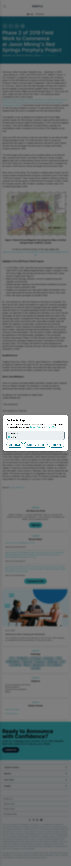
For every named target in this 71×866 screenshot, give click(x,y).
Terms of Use (50, 427)
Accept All (14, 445)
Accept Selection (36, 445)
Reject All (56, 445)
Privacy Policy (36, 427)
